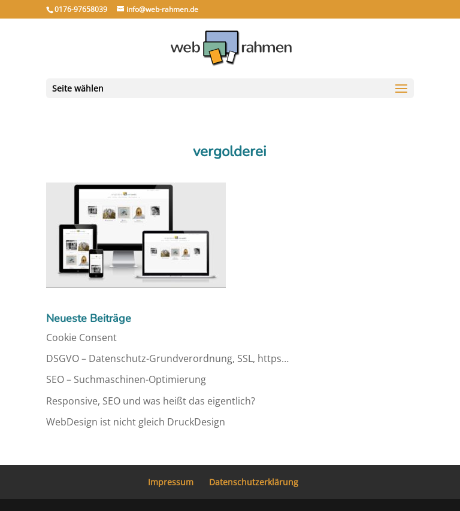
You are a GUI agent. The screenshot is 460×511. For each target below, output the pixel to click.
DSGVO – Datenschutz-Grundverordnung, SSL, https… (167, 358)
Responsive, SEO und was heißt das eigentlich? (150, 400)
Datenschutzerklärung (253, 482)
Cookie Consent (81, 337)
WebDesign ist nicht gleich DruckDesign (135, 421)
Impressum (170, 482)
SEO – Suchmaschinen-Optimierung (126, 379)
